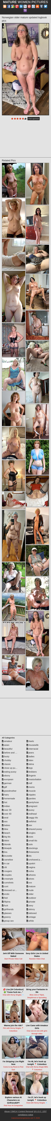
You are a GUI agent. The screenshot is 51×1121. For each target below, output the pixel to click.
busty (5, 756)
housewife (33, 745)
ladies (30, 756)
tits (29, 856)
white (30, 921)
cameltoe (7, 860)
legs (30, 768)
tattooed (32, 913)
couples (7, 875)
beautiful (7, 749)
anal (5, 817)
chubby (6, 760)
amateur (7, 741)
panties (31, 798)
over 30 (6, 810)
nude (30, 890)
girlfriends (8, 909)
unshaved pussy (35, 860)
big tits (6, 837)
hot (4, 802)
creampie (7, 879)
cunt (5, 886)
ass (4, 821)
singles (31, 833)
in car (6, 863)
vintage (31, 917)
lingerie (31, 775)
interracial (32, 749)
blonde (6, 844)
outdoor (31, 898)
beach (6, 833)
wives (30, 879)
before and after (10, 753)
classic (6, 764)
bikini (5, 840)
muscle (31, 791)
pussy (30, 810)
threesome (33, 852)
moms (31, 787)
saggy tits (32, 817)
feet (5, 898)
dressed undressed (12, 890)
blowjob (7, 848)
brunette (7, 856)
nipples (31, 795)
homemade (8, 798)
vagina (31, 867)
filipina (6, 902)
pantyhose (33, 802)
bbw (5, 829)
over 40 (6, 814)
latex (30, 760)
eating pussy (9, 772)
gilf (4, 787)
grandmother (9, 791)
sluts (30, 837)
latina (30, 764)
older (30, 894)
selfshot (31, 821)
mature (31, 886)
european (7, 779)
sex (29, 825)
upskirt (31, 863)
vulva (30, 871)
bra (4, 852)
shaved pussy (34, 829)
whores (31, 875)
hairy (5, 795)
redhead (32, 814)
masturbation (34, 779)
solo (30, 844)
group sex (8, 921)
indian (6, 806)
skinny (31, 909)
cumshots (7, 882)
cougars (7, 871)
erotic (6, 894)
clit (4, 867)
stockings (32, 848)
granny (6, 917)
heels (30, 741)
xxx (29, 882)
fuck (5, 905)
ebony (6, 775)
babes (6, 825)
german (7, 783)
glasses (7, 913)
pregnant (32, 806)
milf (29, 783)
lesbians (32, 772)
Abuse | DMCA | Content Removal (18, 1111)
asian (5, 745)
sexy (30, 905)
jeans (30, 753)
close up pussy (10, 768)
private (31, 902)
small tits (32, 840)
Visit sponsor (33, 119)
